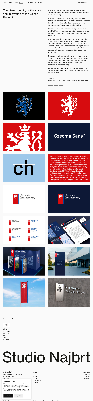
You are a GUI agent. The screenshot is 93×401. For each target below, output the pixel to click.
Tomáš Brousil (84, 80)
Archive (35, 382)
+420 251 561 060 (9, 378)
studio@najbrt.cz (9, 376)
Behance (87, 376)
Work (35, 372)
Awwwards (86, 378)
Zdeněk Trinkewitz (75, 80)
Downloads (37, 380)
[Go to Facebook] (50, 85)
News (35, 374)
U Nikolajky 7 (7, 372)
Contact (35, 378)
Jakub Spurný (66, 80)
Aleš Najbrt (59, 80)
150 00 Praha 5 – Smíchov (12, 374)
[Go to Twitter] (56, 85)
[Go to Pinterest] (61, 85)
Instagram (86, 372)
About (35, 376)
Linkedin (87, 374)
